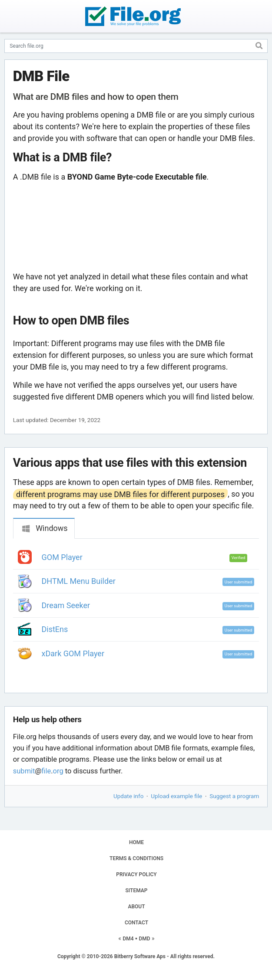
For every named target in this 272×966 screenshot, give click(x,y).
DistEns (55, 629)
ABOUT (136, 907)
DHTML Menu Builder (79, 581)
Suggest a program (234, 795)
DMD (144, 939)
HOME (136, 842)
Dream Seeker (66, 605)
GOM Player (62, 557)
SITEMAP (136, 890)
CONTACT (136, 923)
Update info (128, 795)
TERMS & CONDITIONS (136, 858)
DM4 (128, 939)
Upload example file (176, 795)
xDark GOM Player (73, 653)
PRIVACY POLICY (136, 874)
